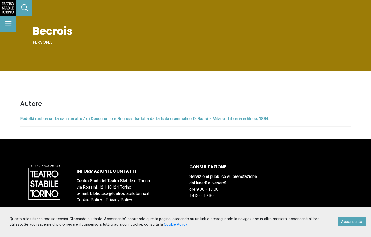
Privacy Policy (119, 199)
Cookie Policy (89, 199)
